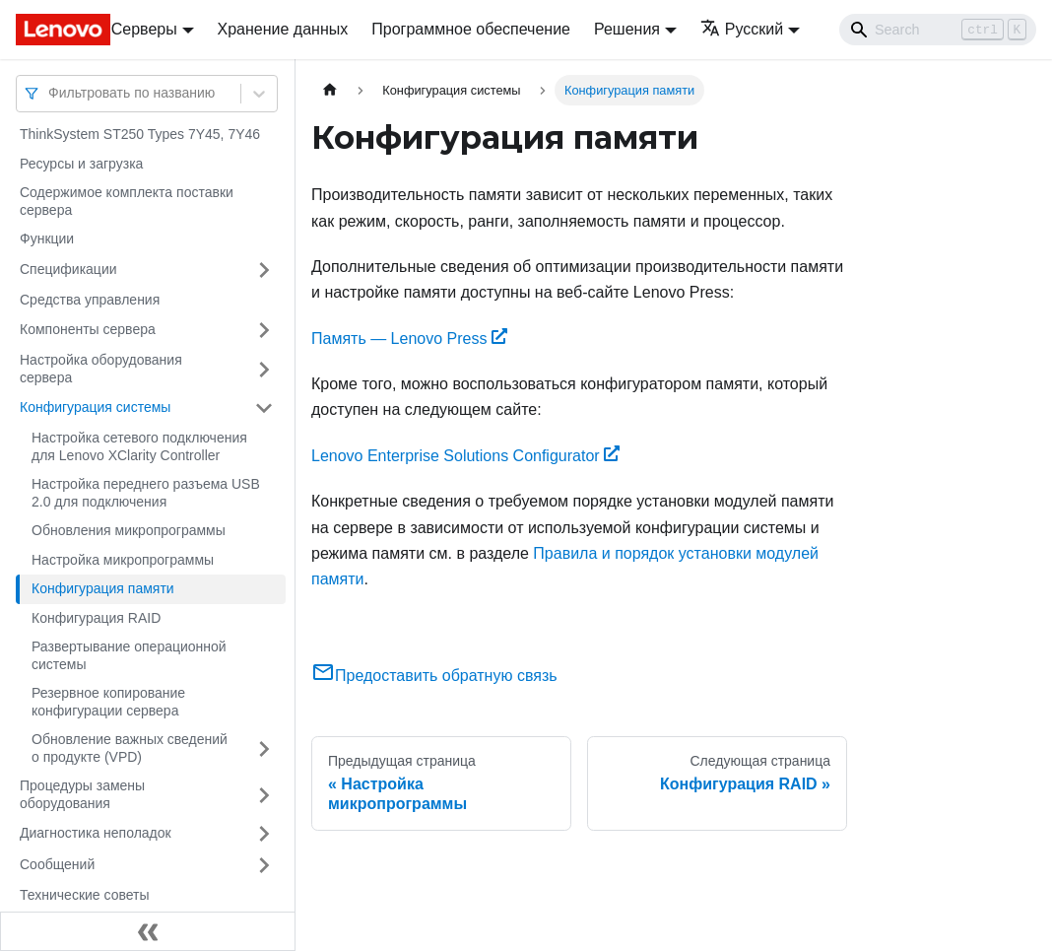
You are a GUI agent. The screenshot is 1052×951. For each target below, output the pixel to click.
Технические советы (85, 895)
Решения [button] (627, 29)
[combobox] (50, 93)
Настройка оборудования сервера (101, 368)
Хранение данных (283, 29)
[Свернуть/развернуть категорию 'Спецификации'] (264, 270)
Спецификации (68, 269)
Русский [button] (741, 29)
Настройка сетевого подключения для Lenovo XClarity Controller (139, 446)
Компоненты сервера (88, 329)
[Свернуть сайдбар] (148, 931)
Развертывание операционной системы (129, 655)
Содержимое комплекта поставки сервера (126, 201)
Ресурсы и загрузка (81, 163)
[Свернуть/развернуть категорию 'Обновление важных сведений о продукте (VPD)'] (264, 748)
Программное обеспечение (470, 29)
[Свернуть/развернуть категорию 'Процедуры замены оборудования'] (264, 795)
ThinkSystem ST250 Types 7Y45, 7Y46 (140, 134)
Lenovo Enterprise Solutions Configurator (465, 455)
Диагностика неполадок (95, 833)
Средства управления (90, 299)
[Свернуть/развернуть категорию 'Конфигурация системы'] (264, 408)
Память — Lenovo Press (409, 338)
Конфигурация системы (95, 407)
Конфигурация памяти (103, 588)
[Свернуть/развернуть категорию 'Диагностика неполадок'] (264, 833)
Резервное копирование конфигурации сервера (108, 701)
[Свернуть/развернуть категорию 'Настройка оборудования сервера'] (264, 369)
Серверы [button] (144, 29)
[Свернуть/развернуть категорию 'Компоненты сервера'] (264, 330)
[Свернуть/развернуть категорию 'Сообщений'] (264, 865)
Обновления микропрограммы (129, 530)
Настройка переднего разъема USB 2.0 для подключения (146, 492)
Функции (47, 238)
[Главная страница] (330, 90)
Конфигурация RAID (96, 618)
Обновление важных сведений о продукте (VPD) (130, 748)
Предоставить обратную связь (434, 675)
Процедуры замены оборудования (82, 794)
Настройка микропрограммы (123, 560)
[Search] (937, 29)
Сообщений (57, 864)
